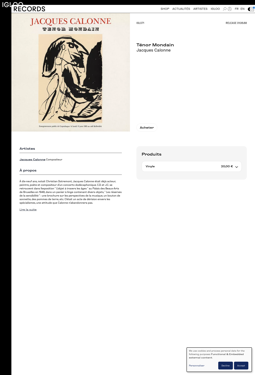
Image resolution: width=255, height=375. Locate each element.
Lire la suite (28, 209)
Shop (165, 8)
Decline (225, 365)
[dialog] (219, 360)
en (243, 8)
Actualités (181, 8)
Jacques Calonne (153, 50)
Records (29, 9)
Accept (241, 365)
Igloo (12, 4)
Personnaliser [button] (196, 365)
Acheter (147, 127)
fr (237, 8)
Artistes (200, 8)
